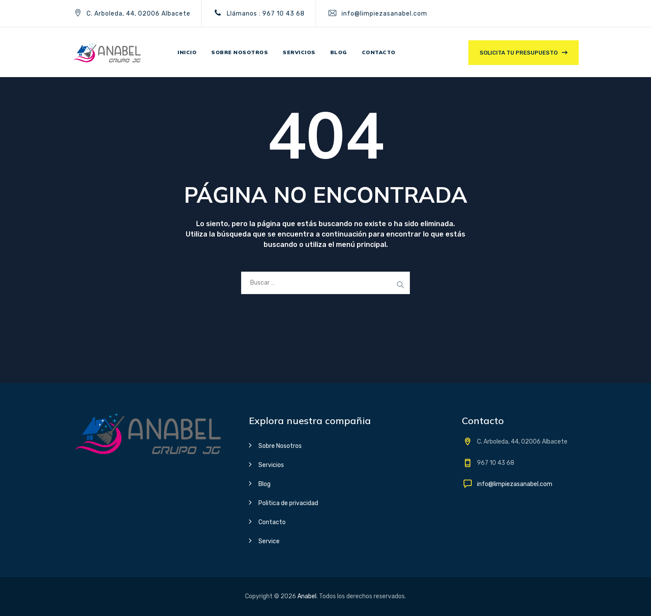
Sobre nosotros (239, 52)
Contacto (379, 52)
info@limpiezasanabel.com (384, 13)
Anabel (306, 596)
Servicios (299, 52)
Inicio (187, 52)
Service (269, 541)
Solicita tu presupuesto (519, 52)
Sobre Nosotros (280, 446)
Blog (338, 52)
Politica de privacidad (288, 503)
